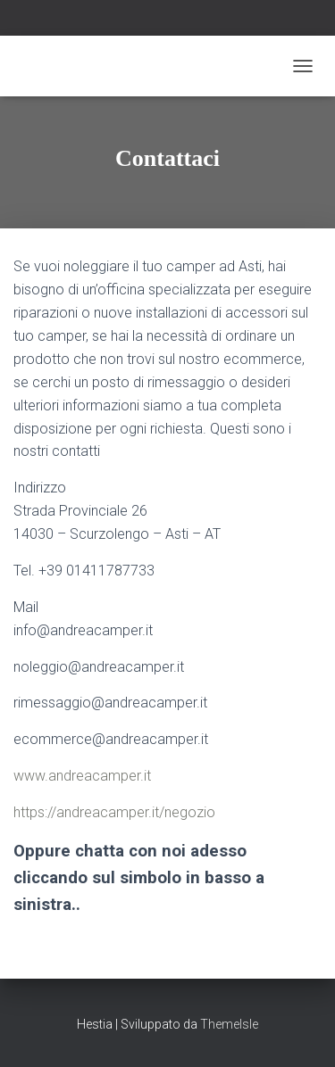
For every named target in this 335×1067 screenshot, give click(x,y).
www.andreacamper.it (82, 775)
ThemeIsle (229, 1024)
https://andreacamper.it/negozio (114, 812)
